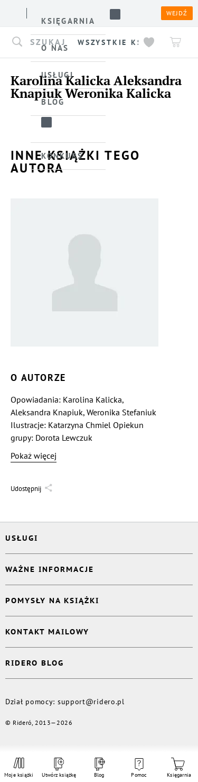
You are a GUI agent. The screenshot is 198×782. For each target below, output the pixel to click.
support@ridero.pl (91, 701)
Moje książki (19, 767)
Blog (98, 768)
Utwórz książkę (59, 768)
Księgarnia (179, 768)
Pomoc (139, 768)
